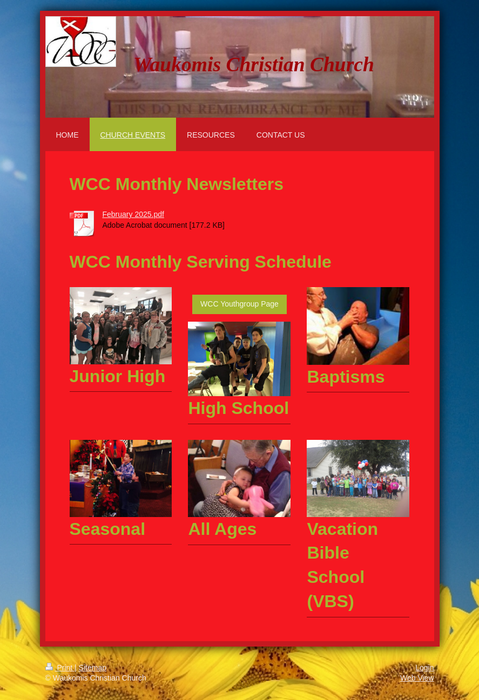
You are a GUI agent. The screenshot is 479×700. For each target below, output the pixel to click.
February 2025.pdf (133, 214)
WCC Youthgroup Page (239, 304)
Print (60, 667)
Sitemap (92, 667)
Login (424, 667)
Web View (417, 678)
